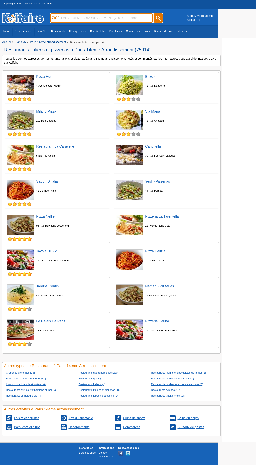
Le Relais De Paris (50, 321)
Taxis (147, 31)
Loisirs (6, 31)
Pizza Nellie (45, 216)
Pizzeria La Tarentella (162, 216)
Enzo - (150, 76)
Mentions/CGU (107, 456)
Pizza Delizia (155, 251)
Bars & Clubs (97, 31)
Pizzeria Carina (157, 321)
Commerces (133, 31)
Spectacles (115, 31)
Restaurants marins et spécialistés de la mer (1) (178, 372)
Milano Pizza (46, 111)
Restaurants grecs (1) (91, 378)
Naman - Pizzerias (159, 286)
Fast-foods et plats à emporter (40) (26, 378)
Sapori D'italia (47, 181)
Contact (103, 452)
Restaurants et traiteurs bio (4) (23, 395)
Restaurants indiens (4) (92, 384)
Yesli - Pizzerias (157, 181)
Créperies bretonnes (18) (20, 372)
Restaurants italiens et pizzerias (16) (100, 389)
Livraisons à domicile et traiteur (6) (26, 384)
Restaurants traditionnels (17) (168, 395)
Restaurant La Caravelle (55, 146)
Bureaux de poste (164, 31)
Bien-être (42, 31)
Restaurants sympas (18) (165, 389)
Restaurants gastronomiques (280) (98, 372)
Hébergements (77, 31)
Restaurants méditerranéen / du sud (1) (173, 378)
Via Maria (152, 111)
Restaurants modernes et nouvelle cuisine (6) (177, 384)
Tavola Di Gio (46, 251)
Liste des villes (87, 452)
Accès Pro (193, 19)
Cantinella (153, 146)
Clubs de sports (23, 31)
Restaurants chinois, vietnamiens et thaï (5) (31, 389)
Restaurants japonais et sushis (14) (99, 395)
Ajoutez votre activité (200, 15)
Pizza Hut (43, 76)
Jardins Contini (47, 286)
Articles (182, 31)
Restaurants (58, 31)
